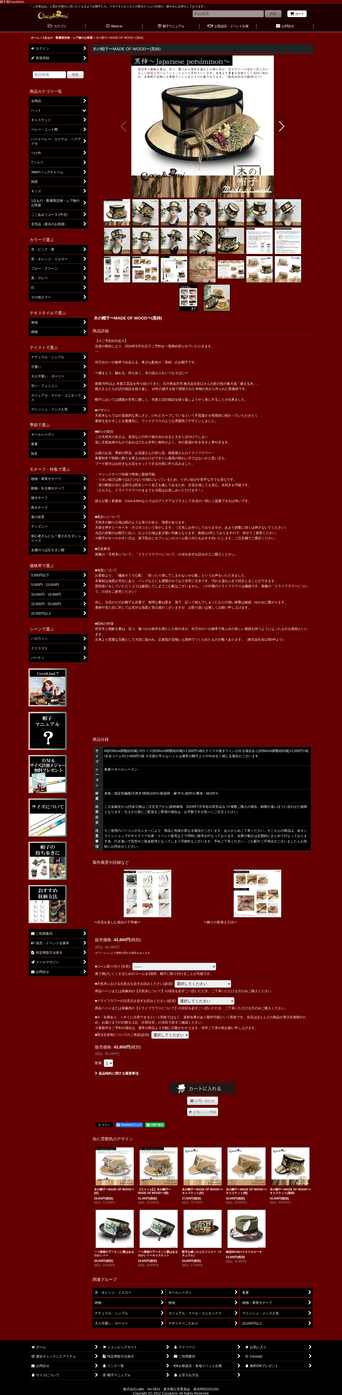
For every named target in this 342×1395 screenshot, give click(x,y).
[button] (123, 126)
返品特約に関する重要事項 (116, 1073)
